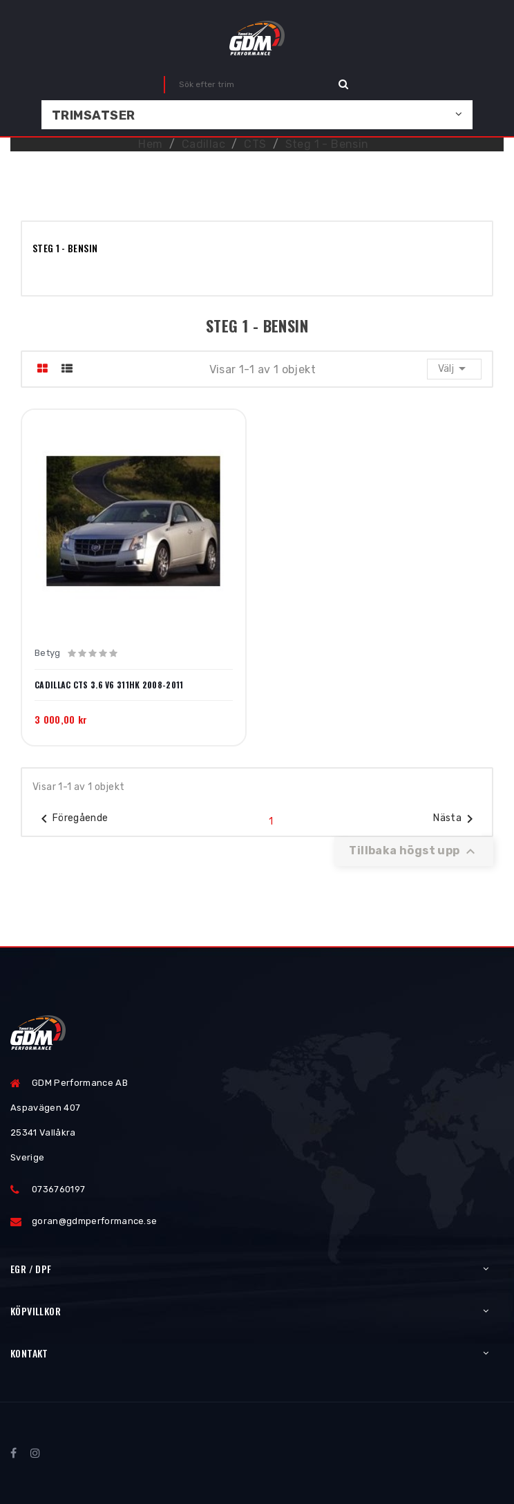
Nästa (455, 819)
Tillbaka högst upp (414, 851)
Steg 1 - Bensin (64, 248)
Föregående (72, 819)
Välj (454, 368)
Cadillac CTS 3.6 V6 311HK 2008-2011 (109, 684)
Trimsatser (93, 115)
